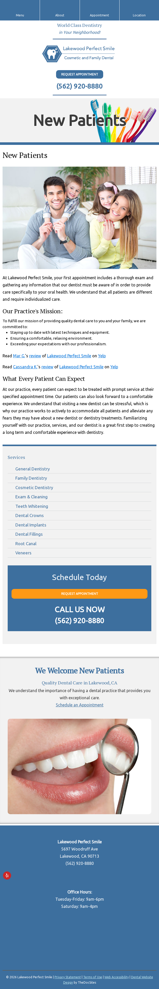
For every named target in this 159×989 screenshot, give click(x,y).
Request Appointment (79, 74)
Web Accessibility (116, 977)
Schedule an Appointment (79, 705)
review (35, 355)
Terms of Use (92, 977)
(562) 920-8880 (79, 86)
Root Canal (25, 543)
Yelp (102, 355)
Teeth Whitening (31, 506)
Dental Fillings (29, 534)
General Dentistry (32, 468)
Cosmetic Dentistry (34, 487)
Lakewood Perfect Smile (69, 355)
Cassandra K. (25, 366)
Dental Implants (30, 524)
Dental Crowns (29, 515)
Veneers (23, 552)
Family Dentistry (31, 478)
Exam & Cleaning (31, 496)
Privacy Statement (68, 977)
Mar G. (19, 355)
